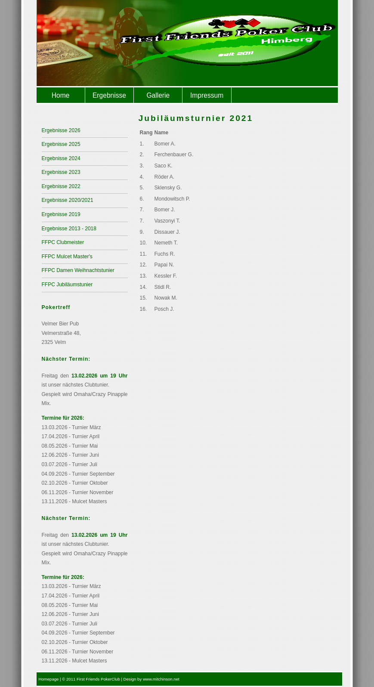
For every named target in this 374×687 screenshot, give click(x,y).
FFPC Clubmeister (63, 242)
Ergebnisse (109, 95)
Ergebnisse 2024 (61, 158)
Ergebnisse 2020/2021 (67, 200)
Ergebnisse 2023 (61, 172)
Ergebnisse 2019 (61, 214)
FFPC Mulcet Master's (67, 257)
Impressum (206, 95)
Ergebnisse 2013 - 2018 (69, 229)
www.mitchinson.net (161, 679)
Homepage (49, 679)
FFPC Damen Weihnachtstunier (78, 270)
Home (61, 95)
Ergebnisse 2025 (61, 144)
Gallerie (158, 95)
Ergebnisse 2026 (61, 130)
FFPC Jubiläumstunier (67, 285)
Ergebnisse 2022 (61, 186)
